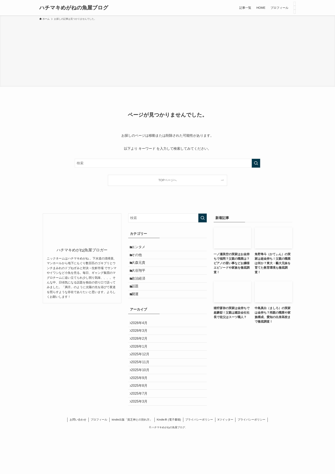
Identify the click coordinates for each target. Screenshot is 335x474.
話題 (137, 299)
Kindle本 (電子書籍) (169, 460)
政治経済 (141, 288)
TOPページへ (167, 180)
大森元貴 (141, 268)
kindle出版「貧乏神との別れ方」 (132, 460)
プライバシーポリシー (199, 460)
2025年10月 (142, 401)
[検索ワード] (167, 163)
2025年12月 (142, 380)
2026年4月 (141, 340)
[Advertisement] (167, 53)
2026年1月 (141, 370)
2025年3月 (141, 441)
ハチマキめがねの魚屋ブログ (73, 7)
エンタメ (141, 248)
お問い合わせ (78, 460)
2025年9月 (141, 411)
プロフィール (99, 460)
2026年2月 (141, 360)
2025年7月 (141, 431)
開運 (137, 309)
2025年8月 (141, 421)
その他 (139, 258)
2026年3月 (141, 350)
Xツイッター (225, 460)
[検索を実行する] (256, 163)
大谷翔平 (141, 278)
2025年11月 (142, 390)
